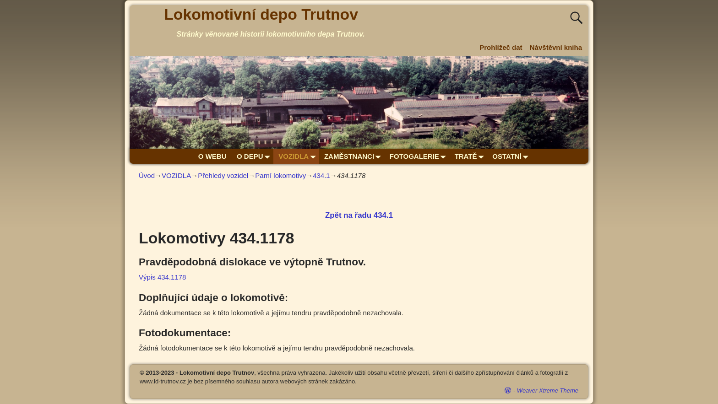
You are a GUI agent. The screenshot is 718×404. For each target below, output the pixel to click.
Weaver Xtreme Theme (547, 390)
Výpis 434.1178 (162, 277)
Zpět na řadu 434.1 (359, 215)
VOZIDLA (298, 156)
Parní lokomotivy (280, 175)
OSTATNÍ (512, 156)
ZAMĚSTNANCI (354, 156)
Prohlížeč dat (500, 47)
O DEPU (255, 156)
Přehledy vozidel (223, 175)
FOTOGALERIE (420, 156)
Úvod (147, 175)
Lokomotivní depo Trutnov (261, 14)
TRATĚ (471, 156)
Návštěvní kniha (556, 47)
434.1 (321, 175)
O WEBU (212, 156)
